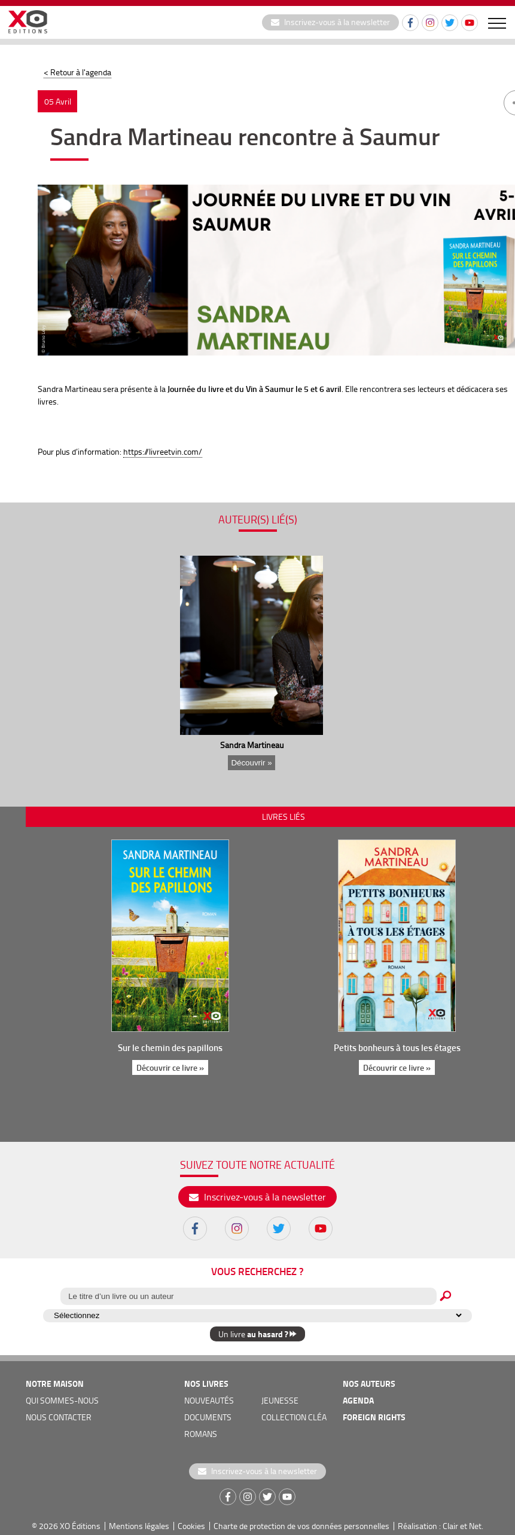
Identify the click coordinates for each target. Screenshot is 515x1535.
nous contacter (59, 1417)
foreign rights (374, 1417)
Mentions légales (139, 1525)
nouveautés (209, 1400)
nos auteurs (369, 1383)
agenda (358, 1400)
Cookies (191, 1525)
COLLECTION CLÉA (294, 1417)
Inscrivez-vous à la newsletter (330, 21)
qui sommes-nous (62, 1400)
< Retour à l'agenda (77, 72)
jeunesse (279, 1400)
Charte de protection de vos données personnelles (301, 1525)
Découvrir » (251, 762)
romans (200, 1433)
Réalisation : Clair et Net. (440, 1525)
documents (207, 1417)
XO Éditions (80, 1525)
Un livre (257, 1334)
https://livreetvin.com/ (162, 451)
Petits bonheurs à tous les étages (396, 1047)
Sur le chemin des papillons (170, 1047)
